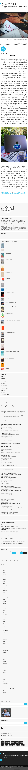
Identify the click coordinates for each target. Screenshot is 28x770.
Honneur (4, 605)
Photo (4, 641)
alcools (4, 566)
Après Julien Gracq (12, 405)
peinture (4, 637)
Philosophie (5, 639)
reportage (5, 663)
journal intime (12, 745)
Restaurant (8, 193)
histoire (4, 603)
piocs (26, 43)
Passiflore (6, 405)
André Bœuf (4, 481)
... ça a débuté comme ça (7, 437)
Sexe (3, 676)
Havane (4, 601)
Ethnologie (5, 590)
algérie (4, 568)
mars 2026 (3, 378)
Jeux (3, 612)
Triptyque (3, 545)
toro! (4, 686)
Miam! (24, 192)
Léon (2, 473)
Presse (4, 648)
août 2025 (3, 390)
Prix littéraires (5, 650)
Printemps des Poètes (6, 433)
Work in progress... (6, 695)
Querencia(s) (3, 193)
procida (22, 745)
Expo (3, 592)
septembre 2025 (4, 388)
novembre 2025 (4, 385)
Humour (4, 608)
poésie (6, 745)
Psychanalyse (5, 654)
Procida (4, 652)
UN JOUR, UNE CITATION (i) (6, 543)
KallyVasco (10, 4)
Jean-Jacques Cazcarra (6, 490)
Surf (3, 681)
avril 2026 (3, 376)
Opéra (4, 634)
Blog (3, 577)
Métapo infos (15, 531)
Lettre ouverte (5, 614)
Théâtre (4, 685)
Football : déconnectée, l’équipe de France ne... (10, 528)
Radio (4, 659)
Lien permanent (5, 192)
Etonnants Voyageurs (5, 404)
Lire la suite (7, 237)
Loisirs (4, 621)
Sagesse (4, 670)
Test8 (2, 524)
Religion (4, 661)
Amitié (4, 570)
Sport (4, 679)
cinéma (4, 579)
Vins (18, 193)
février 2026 (3, 380)
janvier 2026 (3, 381)
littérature (7, 742)
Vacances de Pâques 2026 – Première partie (10, 538)
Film (3, 594)
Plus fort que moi (4, 526)
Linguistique (5, 617)
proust (17, 742)
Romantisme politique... (6, 531)
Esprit (4, 588)
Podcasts (4, 643)
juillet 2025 (3, 392)
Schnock (4, 54)
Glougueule (18, 404)
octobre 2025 (3, 386)
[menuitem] (14, 40)
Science (4, 672)
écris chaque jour (6, 585)
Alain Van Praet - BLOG (18, 543)
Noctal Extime (5, 630)
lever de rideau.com (7, 615)
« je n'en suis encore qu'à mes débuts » (9, 541)
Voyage (4, 692)
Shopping (4, 677)
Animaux (4, 574)
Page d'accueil (20, 43)
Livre (4, 619)
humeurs (4, 606)
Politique (4, 646)
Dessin (4, 583)
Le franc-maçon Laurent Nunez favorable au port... (11, 532)
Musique (4, 626)
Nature (4, 628)
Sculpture (4, 674)
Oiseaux (4, 632)
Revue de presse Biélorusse (6, 535)
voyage (12, 742)
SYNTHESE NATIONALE (5, 534)
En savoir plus (16, 768)
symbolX (6, 524)
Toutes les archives (5, 394)
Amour (4, 572)
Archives (4, 575)
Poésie (4, 645)
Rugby (4, 668)
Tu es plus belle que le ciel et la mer (9, 688)
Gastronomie (17, 192)
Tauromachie (14, 193)
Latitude (8, 545)
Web (3, 694)
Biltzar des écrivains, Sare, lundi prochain (11, 428)
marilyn (21, 742)
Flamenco (5, 595)
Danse (4, 581)
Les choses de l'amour (6, 464)
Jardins (4, 610)
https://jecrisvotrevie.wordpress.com (11, 229)
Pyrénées (4, 656)
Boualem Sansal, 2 (5, 455)
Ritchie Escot (13, 404)
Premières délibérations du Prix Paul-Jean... (11, 424)
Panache (4, 635)
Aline (2, 477)
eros (3, 586)
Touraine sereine (21, 541)
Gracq (4, 599)
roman (4, 666)
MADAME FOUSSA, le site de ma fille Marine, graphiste (13, 406)
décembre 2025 (4, 383)
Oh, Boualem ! (4, 459)
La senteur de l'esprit (13, 526)
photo (2, 745)
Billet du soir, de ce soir (6, 450)
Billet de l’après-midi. (6, 446)
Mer (21, 192)
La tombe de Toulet (5, 442)
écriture (18, 745)
